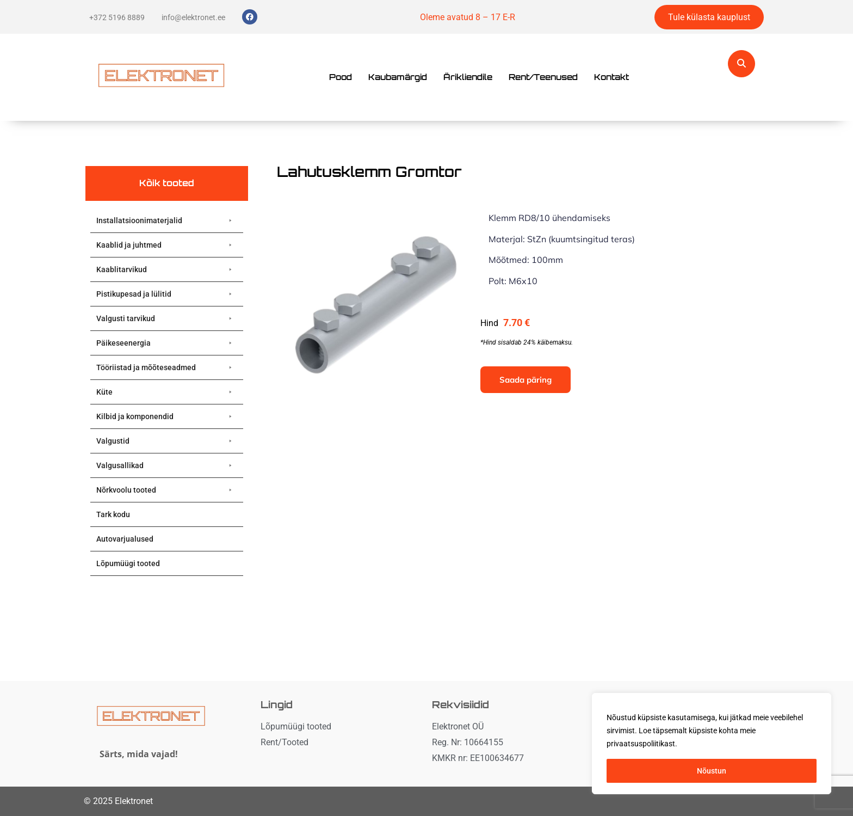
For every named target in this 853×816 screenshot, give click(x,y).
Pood (340, 77)
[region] (711, 743)
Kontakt (611, 77)
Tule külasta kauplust (709, 17)
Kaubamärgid (397, 77)
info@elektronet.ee (193, 17)
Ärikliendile (467, 77)
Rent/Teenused (543, 77)
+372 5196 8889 (117, 17)
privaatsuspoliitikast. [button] (642, 743)
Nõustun (711, 770)
